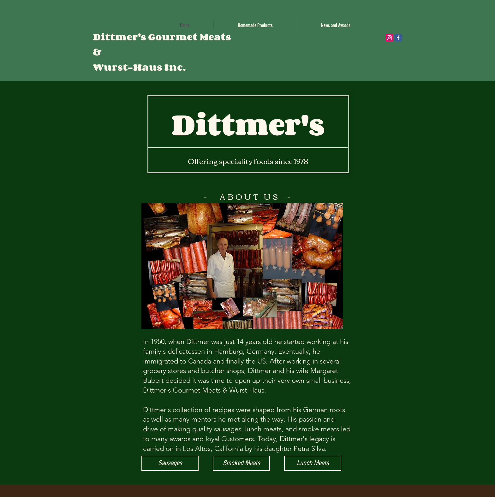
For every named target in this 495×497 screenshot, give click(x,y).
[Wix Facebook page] (398, 37)
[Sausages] (170, 463)
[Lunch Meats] (312, 463)
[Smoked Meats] (241, 463)
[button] (255, 25)
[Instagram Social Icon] (389, 37)
